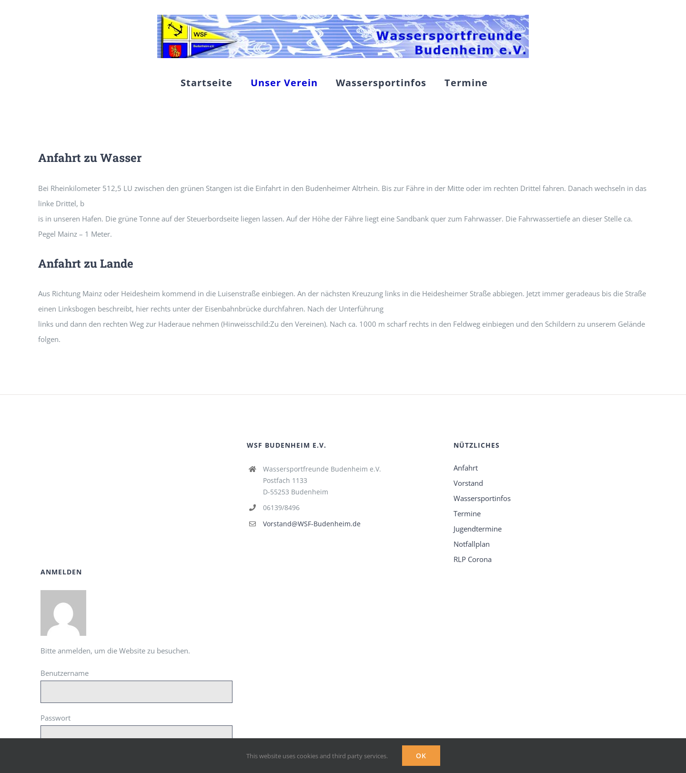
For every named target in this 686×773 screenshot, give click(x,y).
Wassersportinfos (482, 498)
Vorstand (468, 483)
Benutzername (64, 673)
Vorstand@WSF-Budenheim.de (312, 523)
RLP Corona (473, 559)
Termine (467, 513)
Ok (421, 755)
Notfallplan (472, 544)
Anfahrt (466, 467)
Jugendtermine (478, 528)
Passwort (55, 718)
